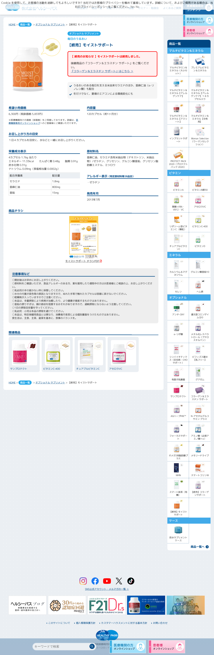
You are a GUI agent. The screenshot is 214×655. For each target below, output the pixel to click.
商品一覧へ (198, 547)
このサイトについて (59, 623)
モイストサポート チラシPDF (82, 259)
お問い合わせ (160, 623)
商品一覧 (25, 24)
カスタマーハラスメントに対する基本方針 (124, 623)
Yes (132, 7)
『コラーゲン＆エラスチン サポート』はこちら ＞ (102, 71)
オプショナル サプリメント (50, 24)
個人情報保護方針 (85, 623)
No (137, 7)
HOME (12, 24)
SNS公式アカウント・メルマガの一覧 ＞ (107, 589)
